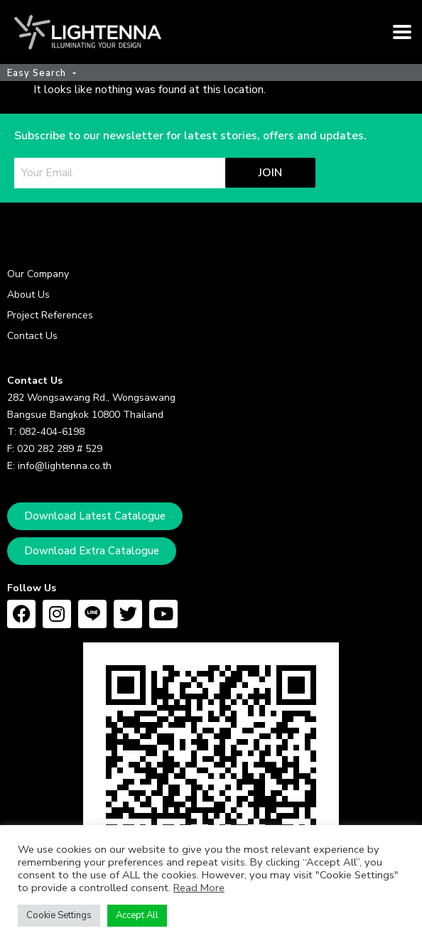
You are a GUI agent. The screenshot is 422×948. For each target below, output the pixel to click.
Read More (198, 887)
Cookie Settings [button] (59, 915)
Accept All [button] (137, 915)
